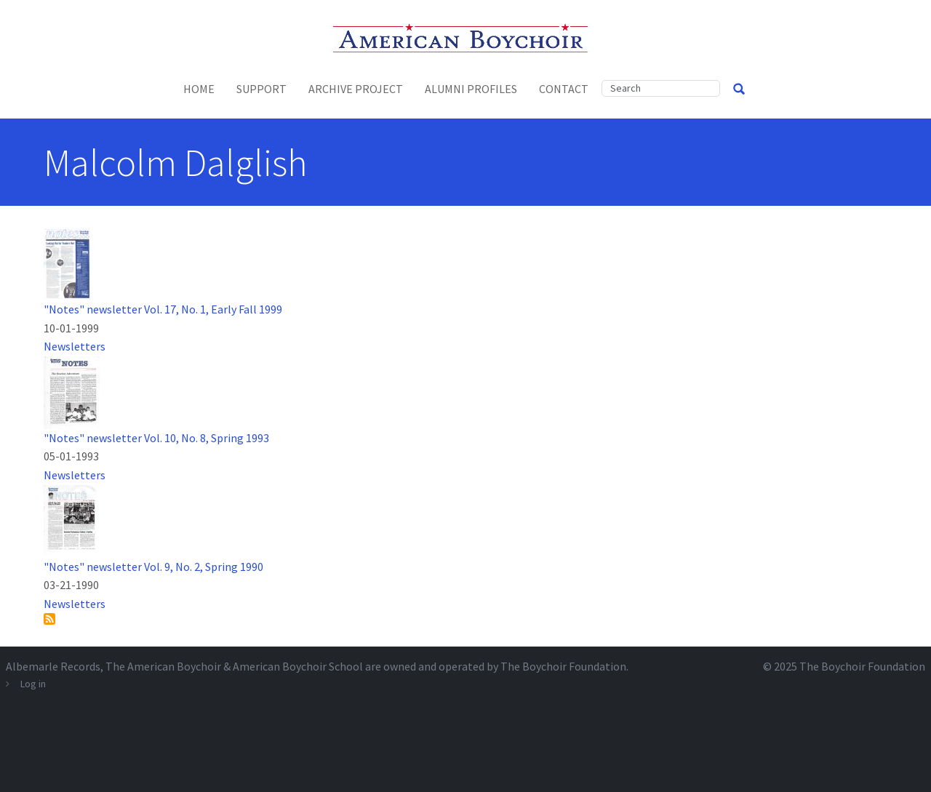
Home (199, 88)
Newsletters (74, 346)
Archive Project (355, 88)
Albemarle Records (53, 666)
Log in (33, 683)
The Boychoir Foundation (862, 666)
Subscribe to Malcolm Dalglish (49, 619)
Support (261, 88)
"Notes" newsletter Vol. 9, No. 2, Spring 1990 (153, 566)
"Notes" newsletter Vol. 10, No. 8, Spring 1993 (156, 438)
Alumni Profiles (471, 88)
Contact (563, 88)
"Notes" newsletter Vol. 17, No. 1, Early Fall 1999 (163, 309)
